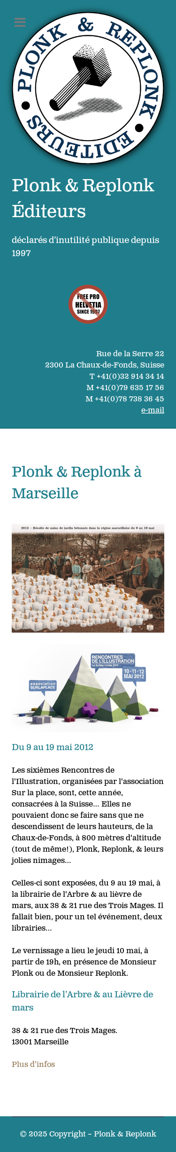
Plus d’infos (33, 1065)
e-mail (152, 410)
